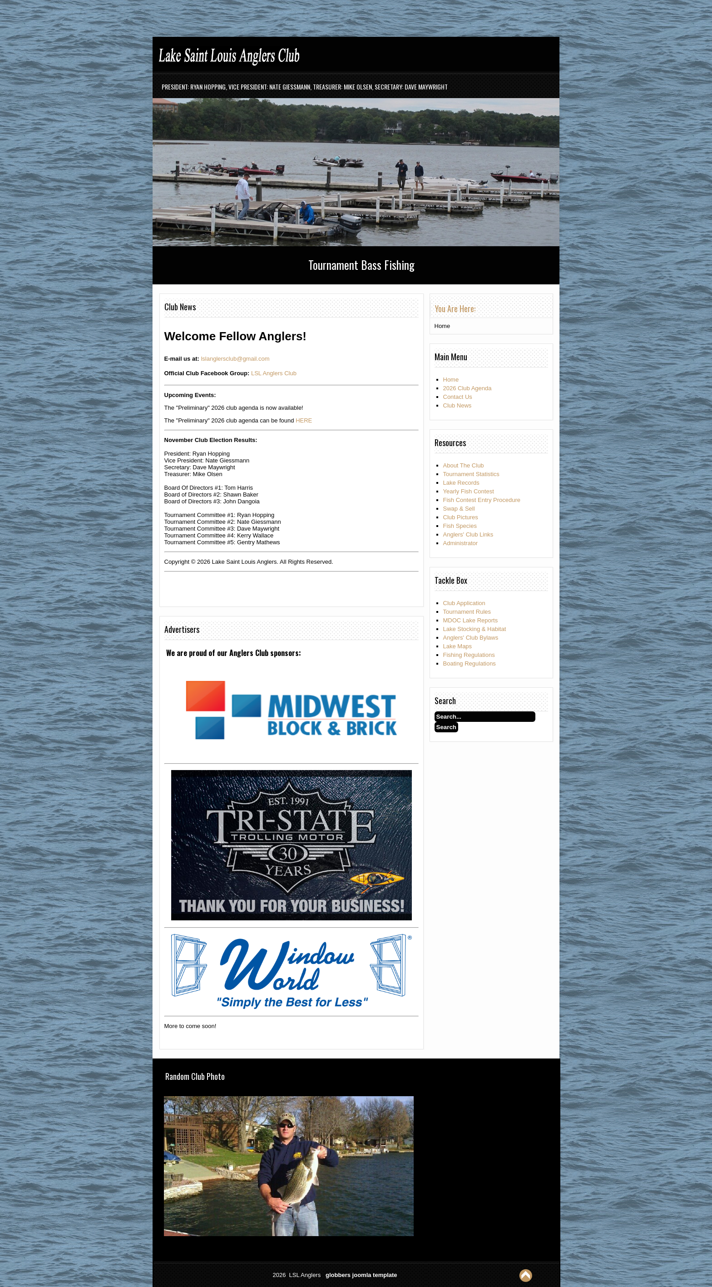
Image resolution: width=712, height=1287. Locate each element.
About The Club (463, 465)
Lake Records (461, 482)
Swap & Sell (459, 508)
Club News (180, 307)
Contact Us (457, 396)
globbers (338, 1275)
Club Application (464, 603)
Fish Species (460, 525)
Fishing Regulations (469, 654)
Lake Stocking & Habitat (474, 629)
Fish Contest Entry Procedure (482, 500)
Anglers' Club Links (468, 534)
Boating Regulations (469, 663)
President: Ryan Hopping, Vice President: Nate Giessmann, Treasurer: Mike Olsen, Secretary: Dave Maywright (305, 86)
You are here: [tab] (455, 308)
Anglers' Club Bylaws (471, 637)
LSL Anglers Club (274, 373)
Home (451, 379)
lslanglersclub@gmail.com (235, 358)
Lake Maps (457, 646)
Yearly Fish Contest (468, 491)
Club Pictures (460, 517)
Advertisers (181, 629)
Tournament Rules (467, 611)
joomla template (374, 1275)
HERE (304, 420)
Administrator (460, 543)
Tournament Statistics (471, 474)
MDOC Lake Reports (470, 620)
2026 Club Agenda (467, 388)
